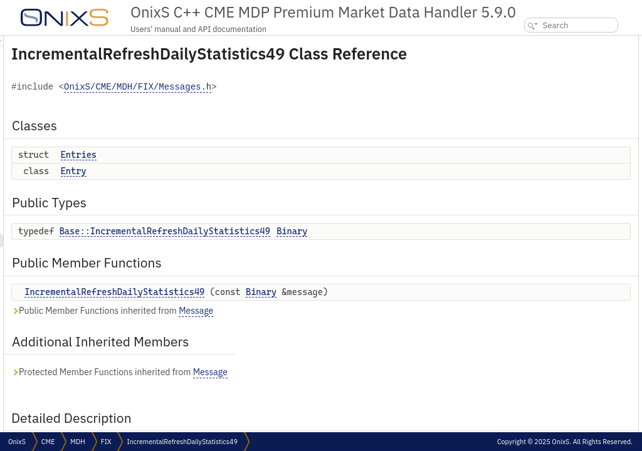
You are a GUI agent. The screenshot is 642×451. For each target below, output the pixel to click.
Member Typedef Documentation (557, 166)
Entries (235, 172)
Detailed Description (536, 152)
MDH (77, 441)
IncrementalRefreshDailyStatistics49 (271, 309)
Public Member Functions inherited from (269, 342)
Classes (515, 42)
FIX (106, 441)
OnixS (17, 441)
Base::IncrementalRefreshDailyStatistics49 (321, 249)
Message (352, 341)
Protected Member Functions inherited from (276, 403)
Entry (230, 189)
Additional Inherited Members (555, 138)
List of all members (534, 221)
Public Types (524, 83)
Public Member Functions (547, 111)
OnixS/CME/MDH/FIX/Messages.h (294, 105)
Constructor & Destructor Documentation (571, 194)
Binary (448, 249)
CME (48, 441)
